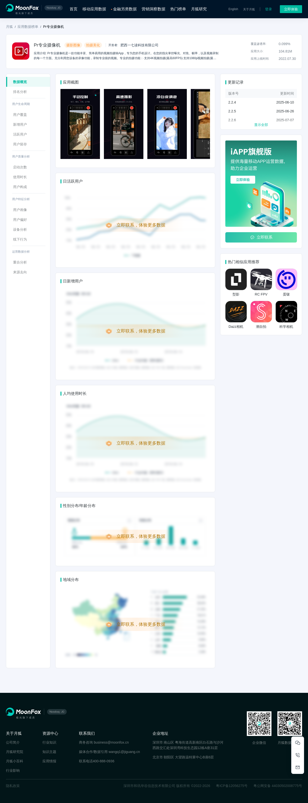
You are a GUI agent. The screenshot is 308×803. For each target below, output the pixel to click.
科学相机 (286, 327)
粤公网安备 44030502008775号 (277, 786)
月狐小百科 (14, 761)
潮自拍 (261, 327)
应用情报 (49, 761)
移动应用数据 (94, 9)
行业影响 (13, 770)
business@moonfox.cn (111, 742)
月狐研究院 (14, 752)
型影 (235, 294)
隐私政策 (13, 786)
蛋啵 (286, 294)
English (233, 9)
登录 (268, 9)
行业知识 (49, 742)
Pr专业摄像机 (53, 27)
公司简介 (13, 742)
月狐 (9, 27)
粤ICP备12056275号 (232, 786)
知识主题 (49, 752)
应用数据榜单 (28, 27)
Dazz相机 (236, 327)
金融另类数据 (125, 9)
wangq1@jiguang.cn (124, 752)
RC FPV (261, 294)
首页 (73, 9)
